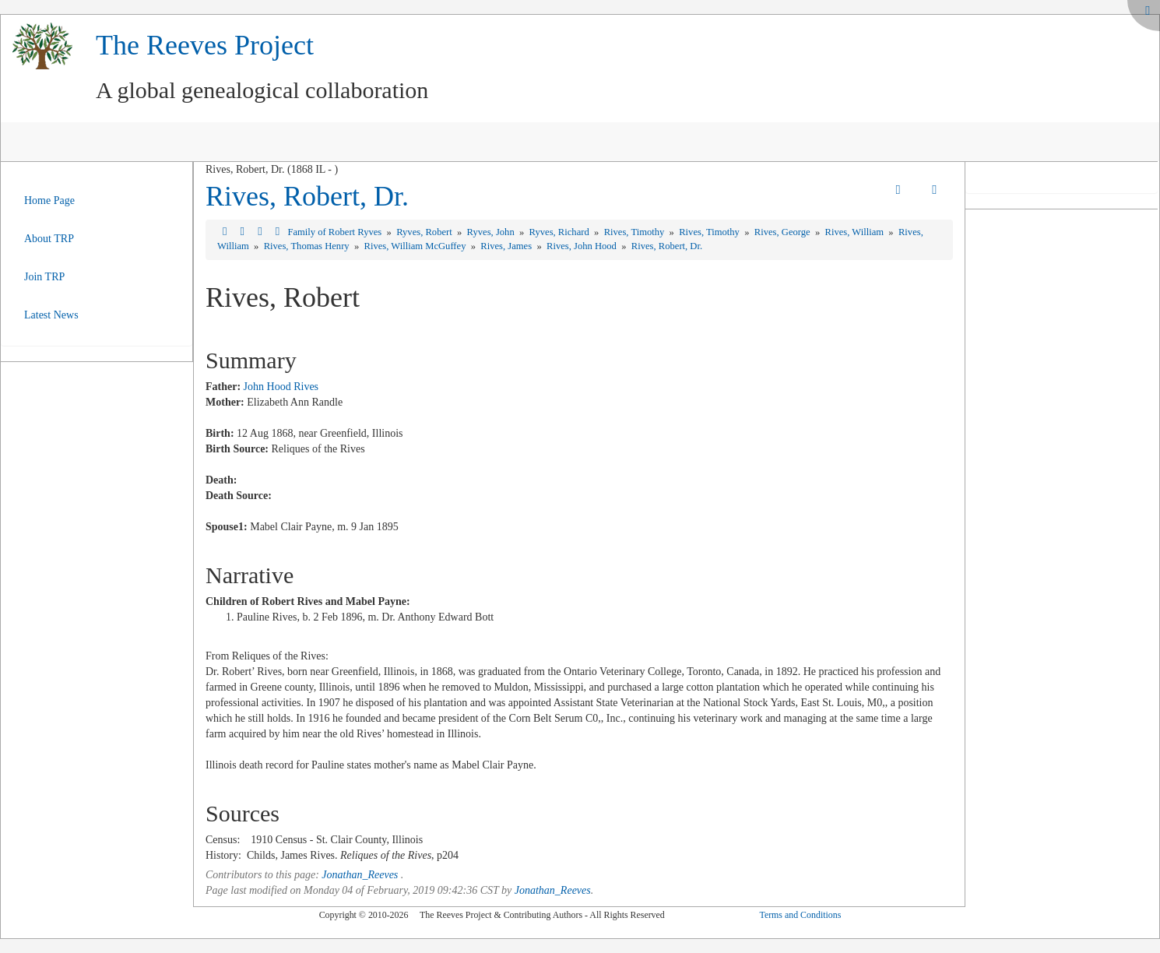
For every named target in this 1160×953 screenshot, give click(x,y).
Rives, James (507, 246)
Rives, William (856, 232)
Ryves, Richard (560, 232)
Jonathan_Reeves (360, 875)
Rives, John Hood (583, 246)
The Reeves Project (205, 45)
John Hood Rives (281, 386)
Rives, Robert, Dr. (307, 196)
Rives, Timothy (635, 232)
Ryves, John (492, 232)
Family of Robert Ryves (335, 232)
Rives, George (783, 232)
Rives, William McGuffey (416, 246)
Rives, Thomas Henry (308, 246)
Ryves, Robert (425, 232)
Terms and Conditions (800, 914)
